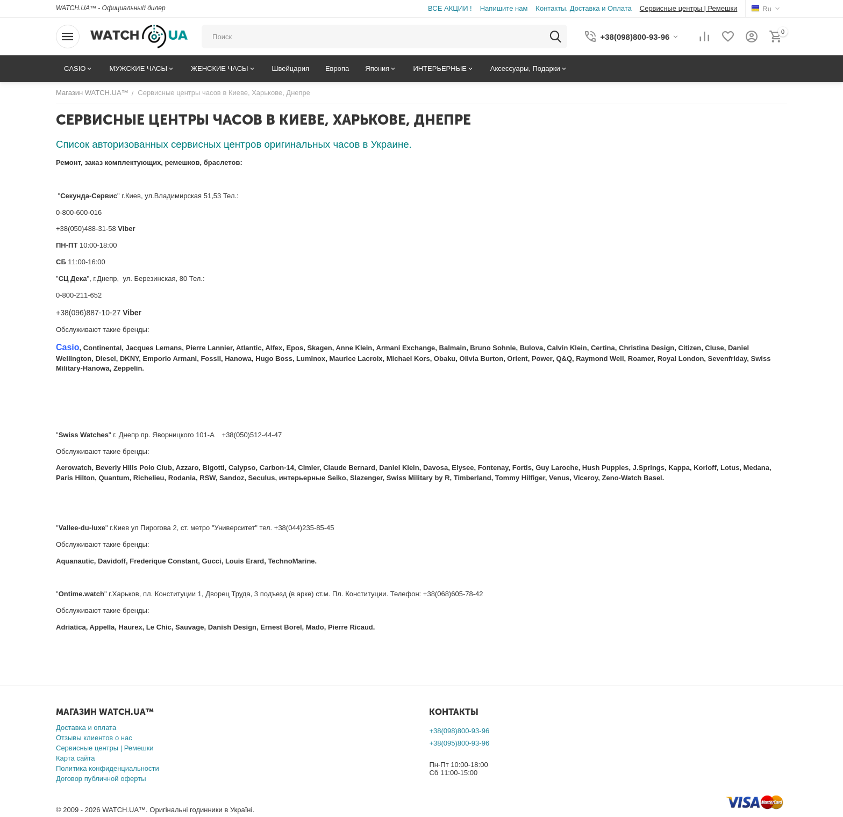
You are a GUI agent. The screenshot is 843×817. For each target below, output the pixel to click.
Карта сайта (75, 758)
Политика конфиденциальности (107, 768)
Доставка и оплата (86, 728)
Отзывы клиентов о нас (94, 738)
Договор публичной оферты (101, 779)
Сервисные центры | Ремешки (105, 748)
